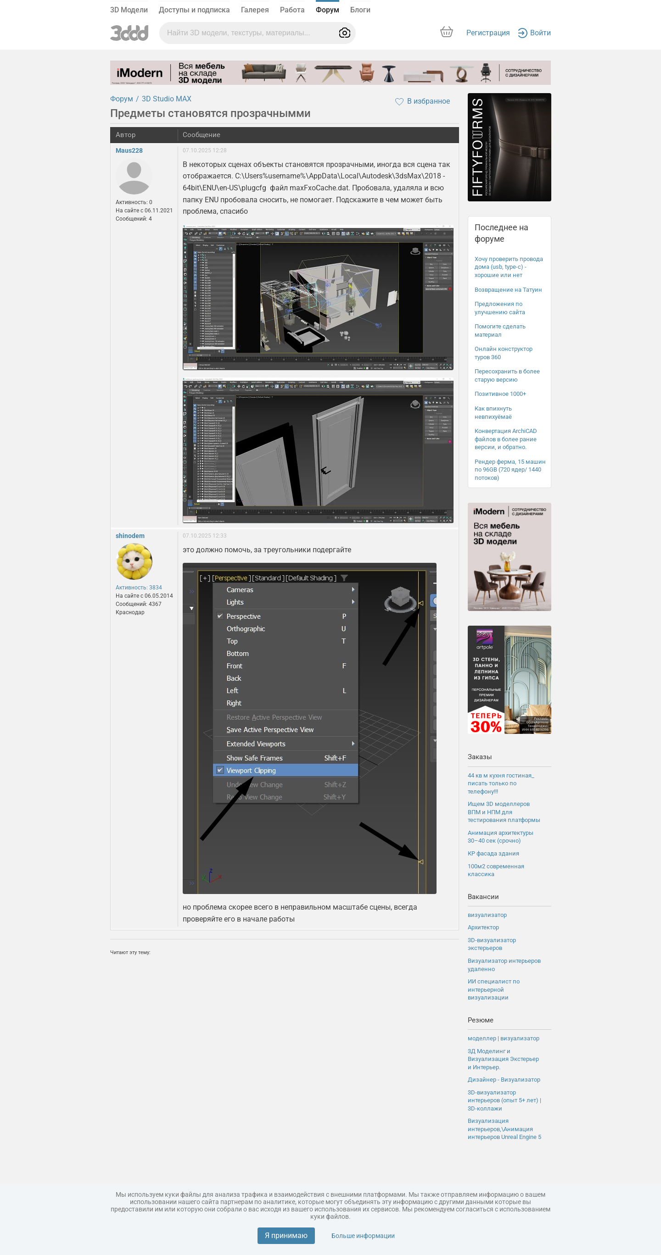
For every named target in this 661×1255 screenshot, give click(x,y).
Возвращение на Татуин (508, 289)
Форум (327, 10)
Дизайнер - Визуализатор (504, 1079)
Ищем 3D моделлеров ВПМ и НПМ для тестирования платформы (504, 811)
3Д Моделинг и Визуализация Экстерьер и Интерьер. (503, 1059)
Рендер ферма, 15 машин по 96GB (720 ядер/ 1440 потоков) (510, 469)
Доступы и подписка (194, 10)
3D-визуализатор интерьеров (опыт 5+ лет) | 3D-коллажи (504, 1100)
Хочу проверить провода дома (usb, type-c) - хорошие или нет (509, 266)
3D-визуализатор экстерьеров (492, 944)
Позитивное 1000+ (500, 393)
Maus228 (129, 150)
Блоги (360, 10)
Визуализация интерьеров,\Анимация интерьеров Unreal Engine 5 (504, 1128)
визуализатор (487, 914)
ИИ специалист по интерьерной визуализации (494, 989)
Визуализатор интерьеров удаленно (504, 964)
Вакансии (483, 897)
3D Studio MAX (166, 98)
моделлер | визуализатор (503, 1038)
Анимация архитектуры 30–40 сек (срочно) (500, 836)
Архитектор (483, 927)
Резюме (480, 1020)
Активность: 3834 (139, 587)
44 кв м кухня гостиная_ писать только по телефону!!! (501, 783)
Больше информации (363, 1235)
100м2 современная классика (496, 870)
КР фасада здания (493, 853)
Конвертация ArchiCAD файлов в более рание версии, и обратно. (506, 439)
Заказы (480, 757)
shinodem (130, 535)
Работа (292, 10)
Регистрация (488, 32)
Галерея (255, 10)
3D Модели (129, 10)
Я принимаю (286, 1235)
